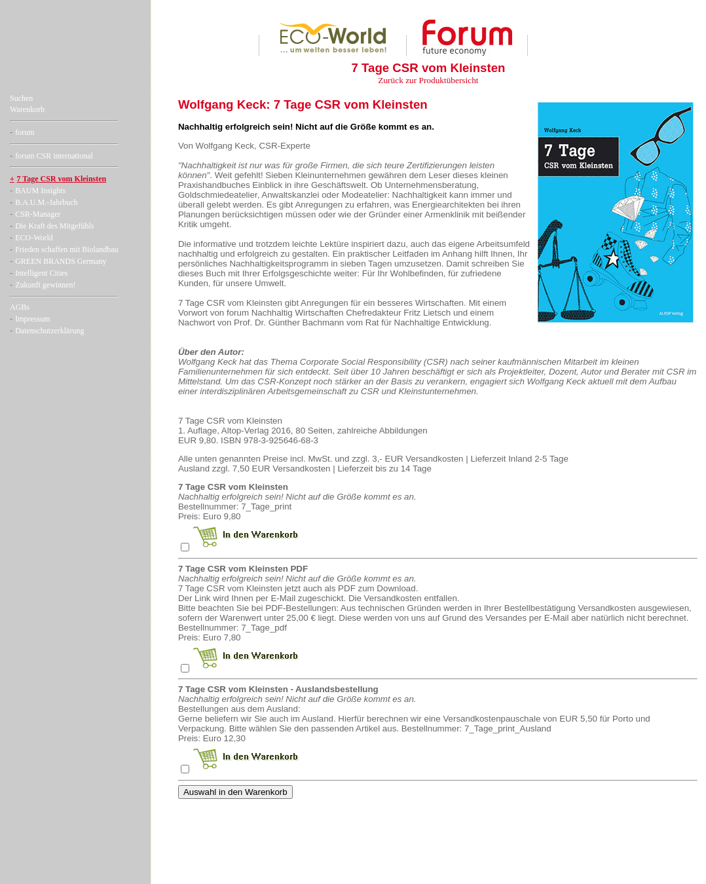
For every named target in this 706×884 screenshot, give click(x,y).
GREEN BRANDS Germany (60, 261)
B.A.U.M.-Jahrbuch (46, 202)
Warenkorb (27, 109)
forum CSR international (54, 155)
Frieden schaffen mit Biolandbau (66, 249)
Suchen (21, 98)
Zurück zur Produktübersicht (428, 80)
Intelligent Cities (41, 273)
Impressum (32, 318)
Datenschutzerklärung (49, 330)
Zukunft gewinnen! (45, 284)
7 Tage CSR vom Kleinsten (62, 178)
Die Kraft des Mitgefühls (54, 225)
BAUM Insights (40, 190)
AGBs (19, 307)
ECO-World (34, 237)
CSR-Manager (37, 214)
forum (24, 132)
